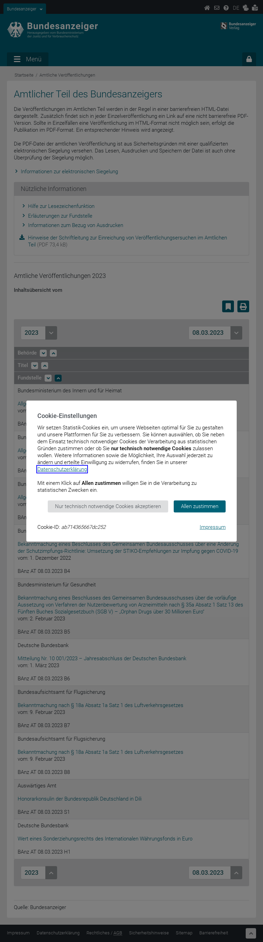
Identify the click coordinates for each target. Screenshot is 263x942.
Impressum (213, 527)
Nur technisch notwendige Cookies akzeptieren (108, 506)
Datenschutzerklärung (62, 469)
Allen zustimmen (199, 506)
